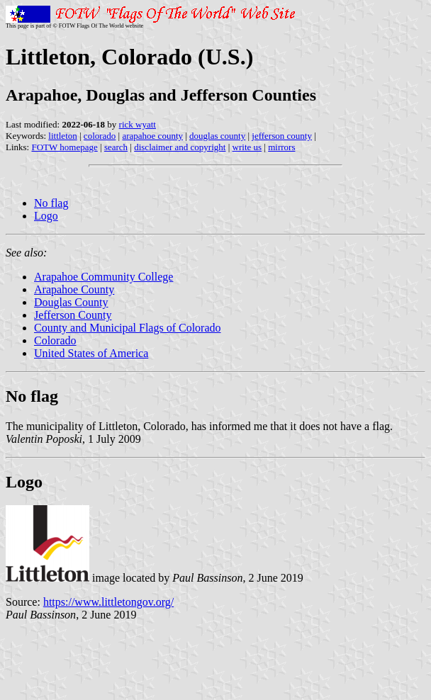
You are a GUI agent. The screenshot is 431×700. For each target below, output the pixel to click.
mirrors (281, 147)
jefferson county (282, 135)
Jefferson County (72, 315)
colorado (100, 135)
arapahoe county (152, 135)
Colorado (55, 340)
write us (247, 147)
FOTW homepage (64, 147)
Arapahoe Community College (103, 277)
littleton (62, 135)
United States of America (91, 353)
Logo (46, 216)
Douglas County (71, 302)
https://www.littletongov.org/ (108, 602)
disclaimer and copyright (179, 147)
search (116, 147)
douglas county (217, 135)
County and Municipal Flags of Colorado (127, 328)
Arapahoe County (74, 289)
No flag (51, 203)
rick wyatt (137, 124)
